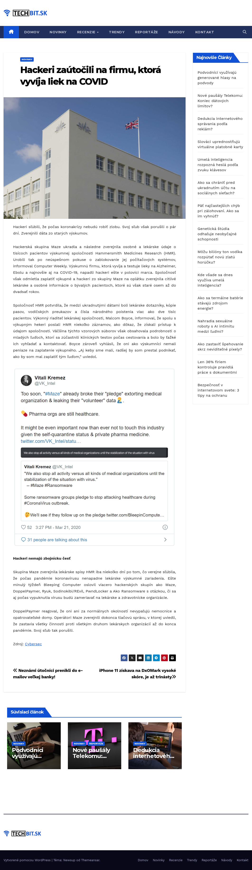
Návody (176, 32)
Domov (31, 32)
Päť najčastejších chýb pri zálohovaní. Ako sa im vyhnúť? (219, 210)
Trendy (117, 32)
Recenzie (87, 32)
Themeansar (90, 860)
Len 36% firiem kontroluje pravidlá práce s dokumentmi (217, 367)
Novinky (58, 32)
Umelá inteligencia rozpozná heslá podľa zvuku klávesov (218, 164)
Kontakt (204, 32)
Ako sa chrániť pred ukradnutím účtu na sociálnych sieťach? (216, 187)
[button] (245, 32)
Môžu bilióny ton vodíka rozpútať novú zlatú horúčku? (220, 256)
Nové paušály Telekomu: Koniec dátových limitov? (220, 100)
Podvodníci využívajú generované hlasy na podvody (217, 77)
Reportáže (146, 32)
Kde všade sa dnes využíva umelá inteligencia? (215, 280)
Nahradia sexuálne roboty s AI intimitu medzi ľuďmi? (216, 326)
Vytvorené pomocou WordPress (28, 860)
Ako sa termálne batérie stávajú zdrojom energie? (220, 303)
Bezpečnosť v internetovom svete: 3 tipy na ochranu (218, 390)
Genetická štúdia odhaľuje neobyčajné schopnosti (217, 233)
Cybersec (33, 644)
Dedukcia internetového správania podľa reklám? (220, 123)
